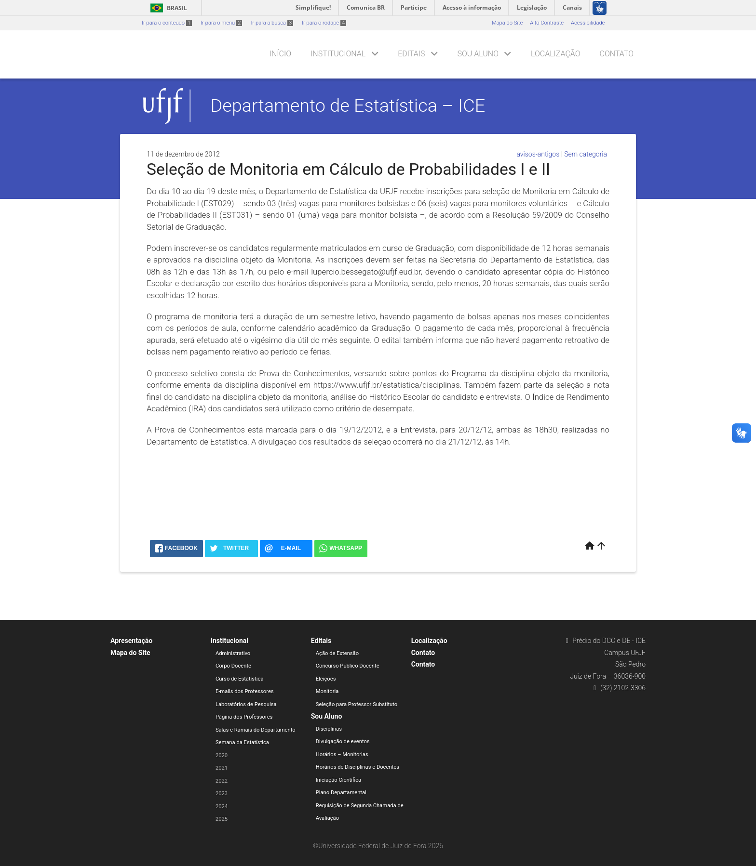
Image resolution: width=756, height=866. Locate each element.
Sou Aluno (478, 53)
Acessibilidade (588, 23)
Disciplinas (329, 729)
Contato (617, 53)
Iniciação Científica (338, 780)
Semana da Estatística (242, 742)
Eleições (326, 679)
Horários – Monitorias (342, 754)
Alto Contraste (547, 23)
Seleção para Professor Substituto (356, 704)
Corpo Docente (233, 666)
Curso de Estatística (240, 679)
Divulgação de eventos (343, 741)
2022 (222, 781)
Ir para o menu (221, 23)
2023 (222, 793)
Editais (411, 53)
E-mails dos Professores (245, 691)
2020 (222, 755)
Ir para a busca (272, 23)
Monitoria (327, 691)
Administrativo (233, 653)
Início (280, 53)
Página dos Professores (244, 717)
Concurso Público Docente (347, 666)
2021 (222, 768)
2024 (222, 806)
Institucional (337, 53)
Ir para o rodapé (324, 23)
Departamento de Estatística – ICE (348, 105)
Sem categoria (585, 154)
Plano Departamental (341, 792)
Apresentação (131, 640)
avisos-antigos (537, 154)
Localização (555, 53)
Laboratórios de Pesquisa (246, 704)
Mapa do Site (507, 23)
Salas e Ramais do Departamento (256, 730)
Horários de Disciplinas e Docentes (357, 767)
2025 (222, 819)
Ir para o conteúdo (167, 23)
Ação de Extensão (337, 653)
